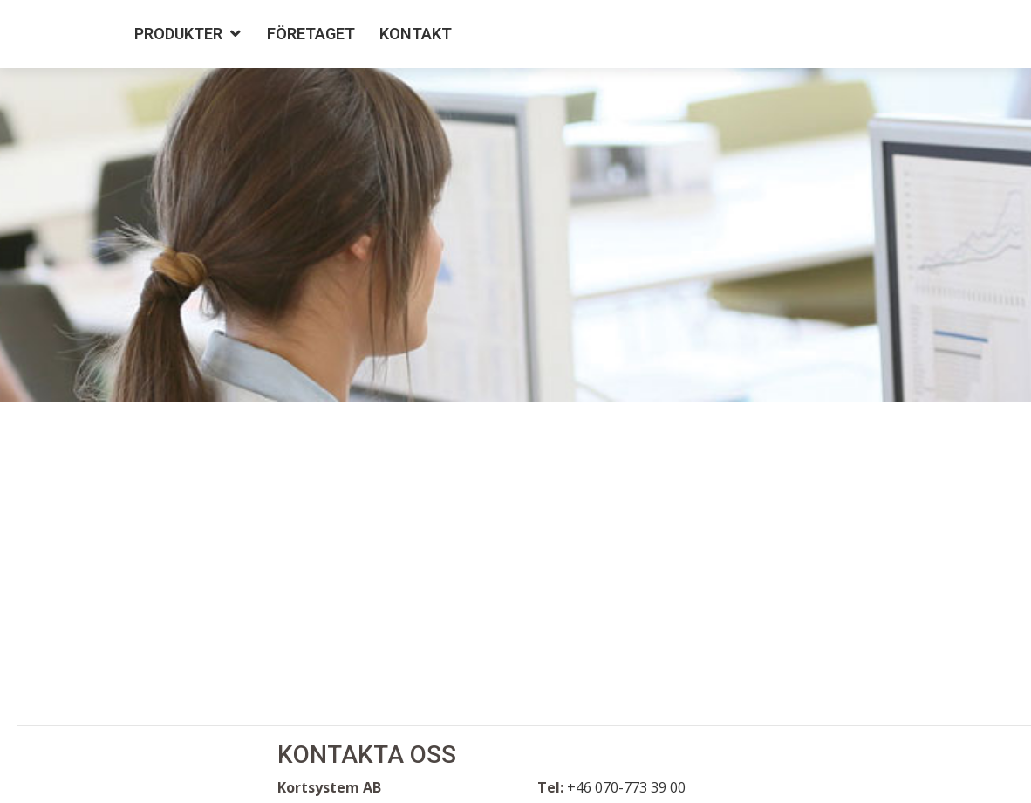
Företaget (311, 33)
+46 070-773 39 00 (626, 787)
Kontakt (415, 33)
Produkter (178, 33)
